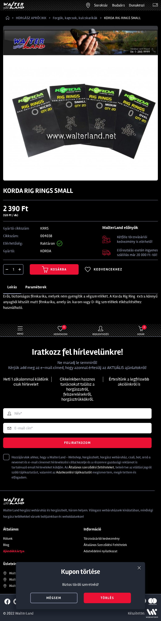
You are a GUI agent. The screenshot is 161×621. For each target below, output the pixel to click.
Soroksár (101, 5)
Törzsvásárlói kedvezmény (102, 539)
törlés (107, 598)
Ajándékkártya (13, 551)
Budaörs (118, 5)
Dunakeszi (136, 5)
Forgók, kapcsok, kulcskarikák (75, 18)
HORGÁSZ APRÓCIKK (31, 18)
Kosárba (54, 269)
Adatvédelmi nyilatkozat (100, 551)
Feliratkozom (77, 443)
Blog (6, 545)
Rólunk (8, 539)
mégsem (53, 598)
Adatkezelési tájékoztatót (74, 472)
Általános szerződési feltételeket (91, 467)
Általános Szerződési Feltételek (105, 545)
